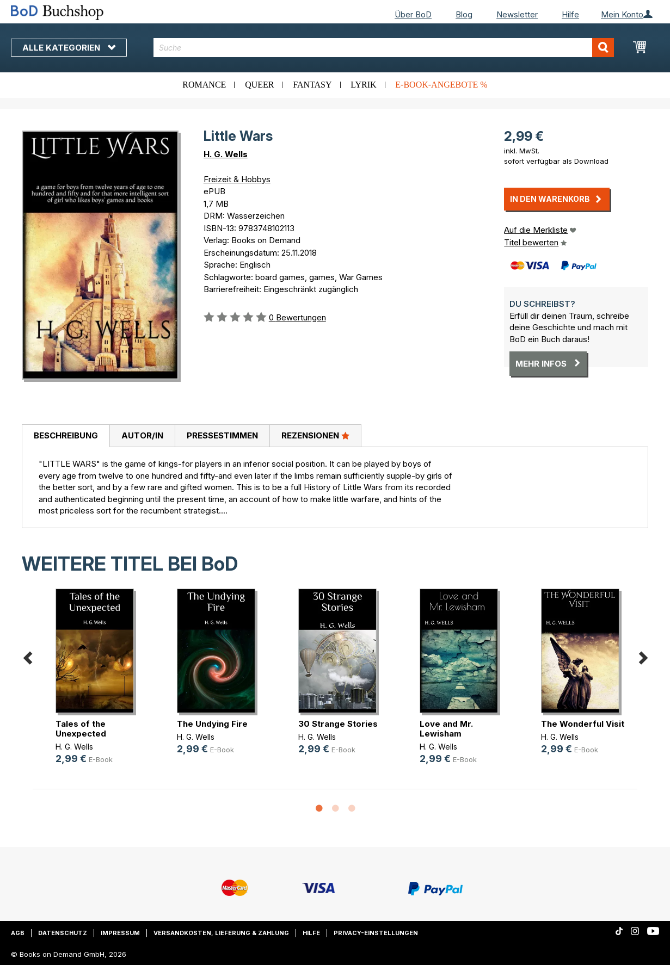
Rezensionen (315, 435)
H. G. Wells (226, 154)
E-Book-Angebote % (441, 84)
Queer (259, 84)
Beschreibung (66, 435)
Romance (204, 84)
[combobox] (383, 47)
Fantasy (312, 84)
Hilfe (570, 14)
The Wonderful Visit (582, 724)
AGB (17, 933)
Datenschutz (62, 933)
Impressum (120, 933)
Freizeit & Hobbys (237, 179)
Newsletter (517, 14)
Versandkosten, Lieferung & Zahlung (221, 933)
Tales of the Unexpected (81, 729)
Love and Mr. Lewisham (446, 729)
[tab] (65, 436)
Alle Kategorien (68, 47)
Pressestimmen (222, 435)
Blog (464, 14)
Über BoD (413, 14)
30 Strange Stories (338, 724)
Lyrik (363, 84)
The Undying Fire (212, 724)
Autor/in (142, 435)
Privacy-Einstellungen (376, 933)
